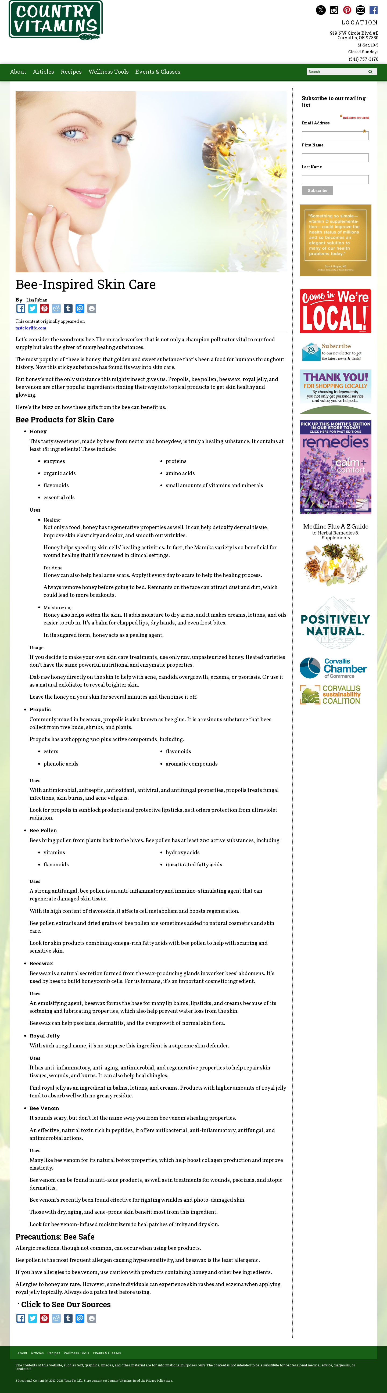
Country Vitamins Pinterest (347, 10)
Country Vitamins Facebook (373, 10)
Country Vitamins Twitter (320, 10)
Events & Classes (157, 71)
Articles (43, 71)
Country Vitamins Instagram (334, 10)
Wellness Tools (108, 71)
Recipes (71, 71)
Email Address (334, 122)
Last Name (312, 166)
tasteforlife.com (31, 328)
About (18, 71)
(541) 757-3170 (363, 59)
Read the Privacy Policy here (152, 1381)
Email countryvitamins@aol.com (360, 10)
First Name (312, 145)
